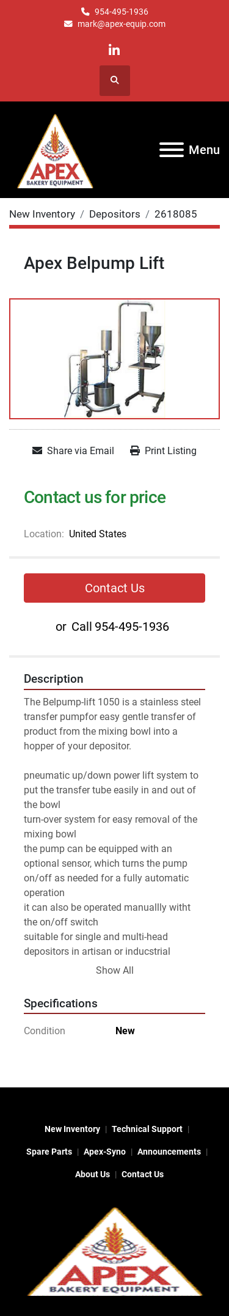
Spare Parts (49, 1151)
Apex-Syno (105, 1151)
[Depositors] (114, 214)
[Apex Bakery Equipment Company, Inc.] (114, 1249)
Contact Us (115, 588)
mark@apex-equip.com (121, 24)
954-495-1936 (121, 12)
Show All (115, 970)
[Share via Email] (73, 451)
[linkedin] (114, 50)
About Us (92, 1174)
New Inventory (72, 1129)
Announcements (169, 1151)
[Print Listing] (163, 451)
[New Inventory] (42, 214)
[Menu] (171, 149)
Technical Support (147, 1129)
